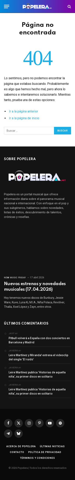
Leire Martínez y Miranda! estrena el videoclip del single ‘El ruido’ (38, 357)
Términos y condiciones (37, 458)
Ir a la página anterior (23, 111)
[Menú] (6, 6)
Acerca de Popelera (21, 446)
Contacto (17, 452)
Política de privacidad (44, 452)
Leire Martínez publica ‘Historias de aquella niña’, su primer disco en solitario (37, 374)
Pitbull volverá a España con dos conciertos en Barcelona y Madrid (39, 340)
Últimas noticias (52, 446)
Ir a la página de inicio (24, 118)
